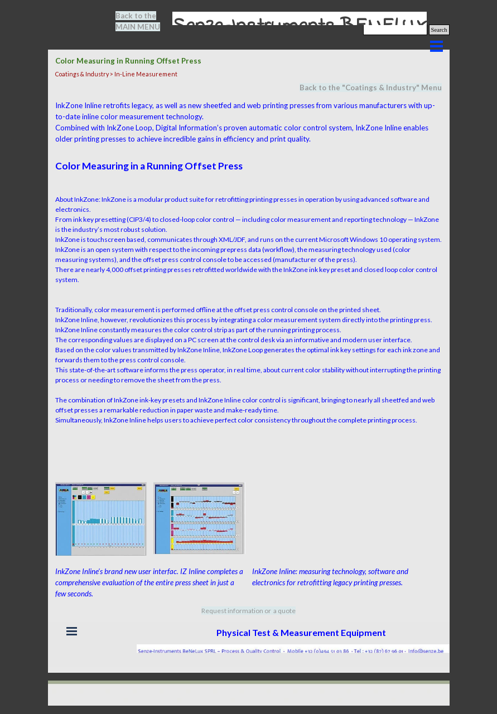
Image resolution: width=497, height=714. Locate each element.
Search (439, 30)
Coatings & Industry (380, 87)
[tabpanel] (144, 21)
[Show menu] (437, 46)
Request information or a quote (248, 610)
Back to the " (322, 87)
